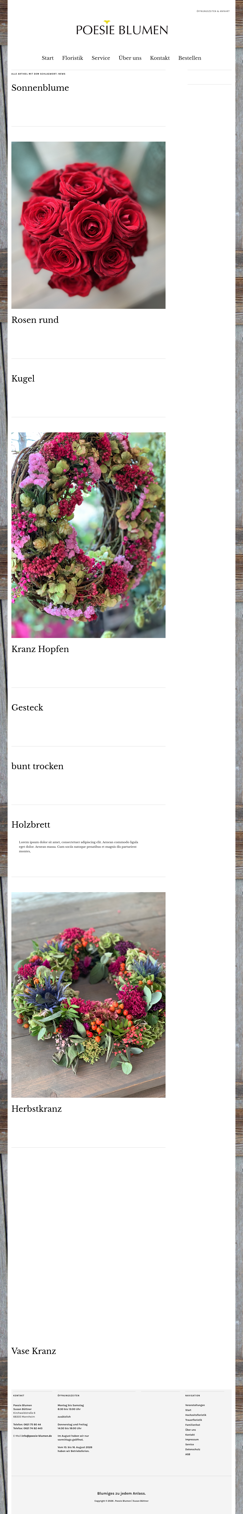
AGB (187, 1454)
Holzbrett (30, 825)
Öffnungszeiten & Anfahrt (213, 11)
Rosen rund (35, 320)
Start (48, 58)
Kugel (23, 379)
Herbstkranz (36, 1109)
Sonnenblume (40, 88)
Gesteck (27, 708)
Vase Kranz (33, 1351)
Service (101, 58)
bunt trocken (37, 766)
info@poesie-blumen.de (37, 1436)
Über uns (130, 58)
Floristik (72, 58)
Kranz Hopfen (40, 649)
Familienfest (192, 1424)
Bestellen (189, 58)
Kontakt (160, 58)
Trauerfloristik (193, 1420)
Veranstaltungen (195, 1405)
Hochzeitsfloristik (195, 1415)
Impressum (192, 1439)
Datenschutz (192, 1449)
